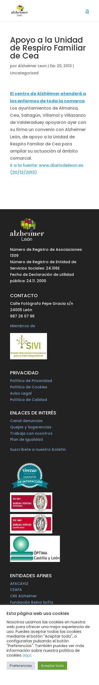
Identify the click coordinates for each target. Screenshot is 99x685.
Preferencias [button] (21, 665)
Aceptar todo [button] (52, 665)
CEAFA (16, 589)
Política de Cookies (28, 387)
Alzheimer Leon (32, 65)
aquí (26, 655)
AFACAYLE (19, 583)
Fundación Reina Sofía (31, 602)
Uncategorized (24, 73)
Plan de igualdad (26, 439)
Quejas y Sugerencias (30, 427)
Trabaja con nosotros (31, 433)
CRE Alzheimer (23, 596)
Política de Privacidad (31, 380)
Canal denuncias (26, 420)
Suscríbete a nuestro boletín (38, 449)
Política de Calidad (28, 399)
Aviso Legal (21, 393)
